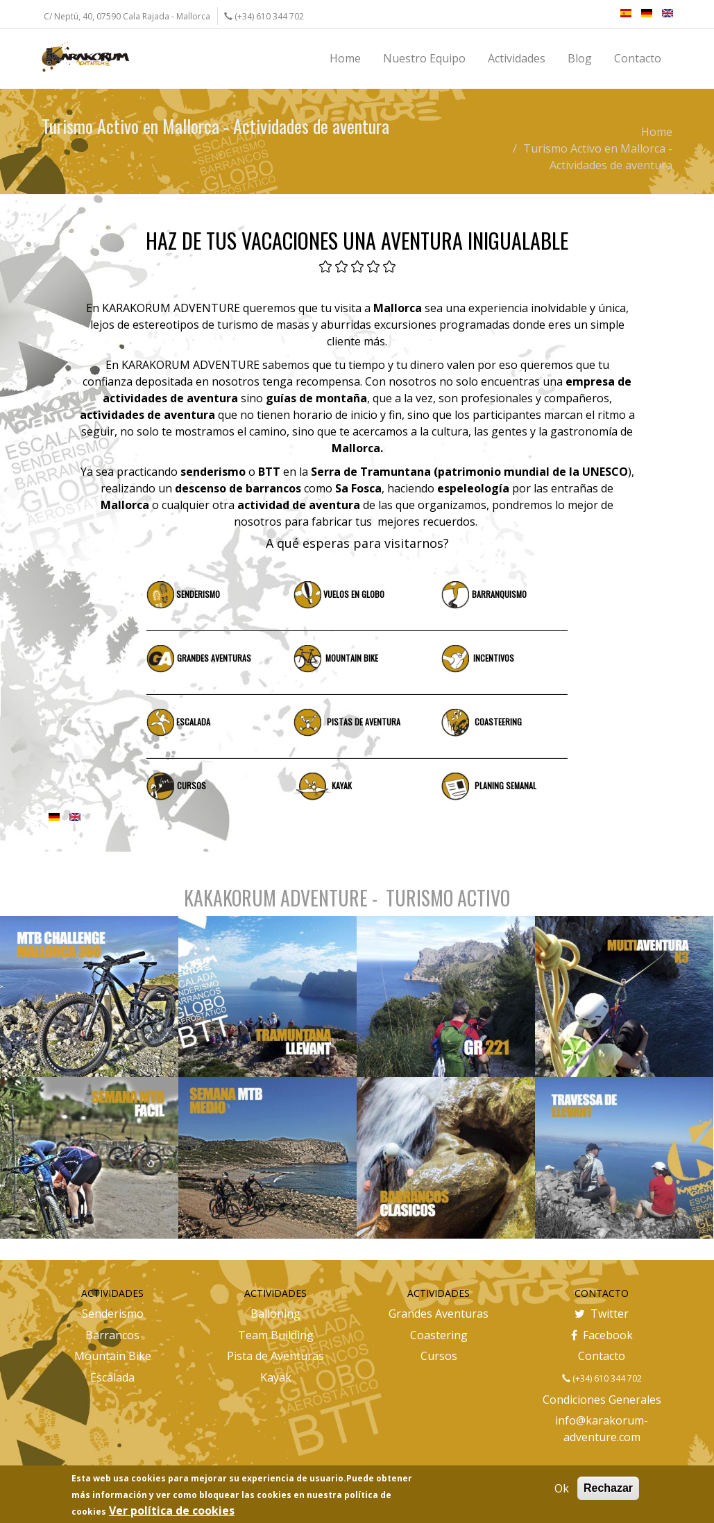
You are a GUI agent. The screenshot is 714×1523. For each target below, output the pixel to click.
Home (656, 131)
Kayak (275, 1377)
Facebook (602, 1335)
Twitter (602, 1313)
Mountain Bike (112, 1355)
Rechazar (608, 1488)
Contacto (601, 1355)
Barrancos (112, 1335)
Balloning (275, 1313)
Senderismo (113, 1313)
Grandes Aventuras (438, 1313)
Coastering (439, 1335)
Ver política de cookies (172, 1510)
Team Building (276, 1335)
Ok (561, 1488)
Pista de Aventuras (275, 1355)
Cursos (438, 1355)
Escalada (112, 1377)
